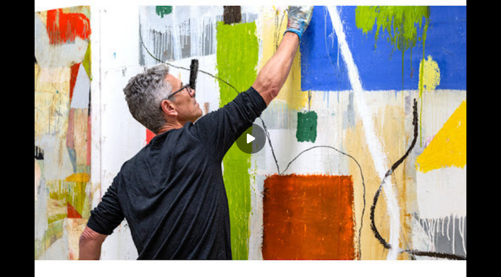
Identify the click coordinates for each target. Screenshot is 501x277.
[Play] (250, 138)
